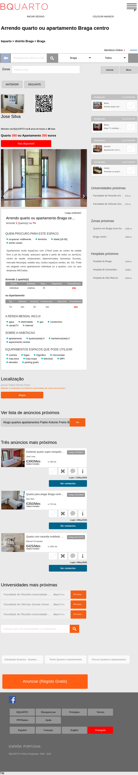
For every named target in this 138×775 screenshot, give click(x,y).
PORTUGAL (32, 746)
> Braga (39, 41)
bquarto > (7, 41)
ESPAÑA (15, 746)
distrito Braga (24, 41)
